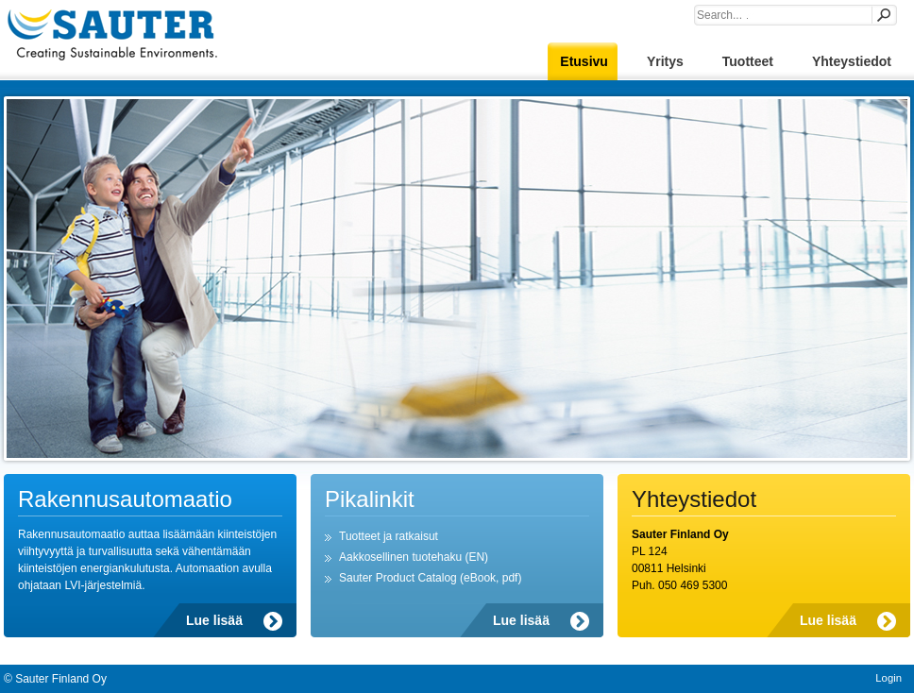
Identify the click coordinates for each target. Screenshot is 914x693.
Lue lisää (214, 620)
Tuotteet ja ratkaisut (388, 536)
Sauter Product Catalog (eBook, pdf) (430, 577)
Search (883, 15)
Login (888, 678)
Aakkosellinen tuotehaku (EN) (413, 557)
